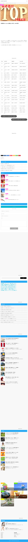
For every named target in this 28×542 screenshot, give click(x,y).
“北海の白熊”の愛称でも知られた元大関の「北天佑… (10, 339)
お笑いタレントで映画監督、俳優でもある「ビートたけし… (11, 448)
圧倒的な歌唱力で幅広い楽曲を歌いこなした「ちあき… (11, 453)
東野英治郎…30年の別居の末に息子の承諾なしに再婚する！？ (12, 190)
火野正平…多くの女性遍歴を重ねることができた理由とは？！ (12, 176)
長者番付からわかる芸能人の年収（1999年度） (7, 170)
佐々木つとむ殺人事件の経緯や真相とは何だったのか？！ (12, 199)
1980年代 (7, 184)
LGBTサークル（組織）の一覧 (5, 163)
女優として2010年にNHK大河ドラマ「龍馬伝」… (10, 373)
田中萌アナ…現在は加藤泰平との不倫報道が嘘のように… (12, 362)
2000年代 (2, 483)
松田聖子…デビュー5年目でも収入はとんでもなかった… (12, 528)
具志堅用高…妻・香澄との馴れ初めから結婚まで (6, 313)
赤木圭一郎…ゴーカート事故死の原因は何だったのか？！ (8, 165)
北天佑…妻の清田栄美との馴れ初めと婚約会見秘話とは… (12, 338)
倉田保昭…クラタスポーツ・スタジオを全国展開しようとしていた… (8, 318)
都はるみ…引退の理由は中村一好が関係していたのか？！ (7, 322)
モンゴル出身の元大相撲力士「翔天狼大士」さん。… (10, 378)
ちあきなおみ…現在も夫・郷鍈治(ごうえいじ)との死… (11, 452)
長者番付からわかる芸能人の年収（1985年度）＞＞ (19, 119)
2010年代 (2, 499)
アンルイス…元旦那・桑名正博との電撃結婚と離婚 (11, 185)
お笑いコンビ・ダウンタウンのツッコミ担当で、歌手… (11, 368)
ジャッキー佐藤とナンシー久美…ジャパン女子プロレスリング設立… (8, 320)
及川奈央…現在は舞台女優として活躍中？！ (10, 372)
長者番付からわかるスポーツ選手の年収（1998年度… (11, 457)
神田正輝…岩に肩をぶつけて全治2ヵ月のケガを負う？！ (8, 168)
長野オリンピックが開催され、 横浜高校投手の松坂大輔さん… (11, 458)
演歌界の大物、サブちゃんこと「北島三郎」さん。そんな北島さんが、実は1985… (13, 349)
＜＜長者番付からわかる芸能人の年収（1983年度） (9, 116)
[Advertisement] (14, 32)
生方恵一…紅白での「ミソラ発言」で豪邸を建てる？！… (12, 343)
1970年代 (16, 483)
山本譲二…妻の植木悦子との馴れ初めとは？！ (6, 306)
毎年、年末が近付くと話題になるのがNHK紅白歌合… (10, 344)
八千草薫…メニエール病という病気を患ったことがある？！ (8, 311)
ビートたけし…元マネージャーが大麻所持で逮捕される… (12, 447)
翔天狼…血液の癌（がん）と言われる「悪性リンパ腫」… (12, 377)
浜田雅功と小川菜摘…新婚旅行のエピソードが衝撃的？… (12, 367)
